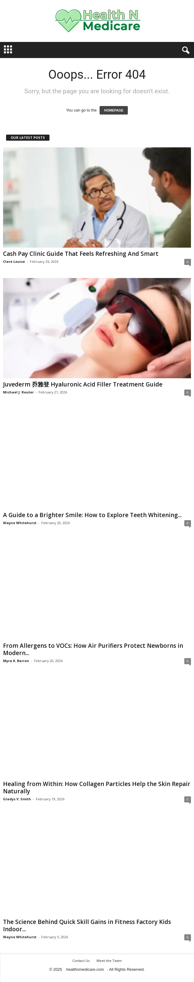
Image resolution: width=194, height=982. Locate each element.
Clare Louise (14, 261)
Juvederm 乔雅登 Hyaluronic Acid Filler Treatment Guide (82, 384)
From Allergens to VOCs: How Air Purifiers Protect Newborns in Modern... (93, 649)
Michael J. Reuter (18, 392)
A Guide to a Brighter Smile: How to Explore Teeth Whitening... (92, 515)
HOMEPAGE (113, 110)
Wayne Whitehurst (19, 522)
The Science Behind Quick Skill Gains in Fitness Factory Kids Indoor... (87, 925)
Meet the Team (109, 960)
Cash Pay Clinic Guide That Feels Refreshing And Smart (80, 254)
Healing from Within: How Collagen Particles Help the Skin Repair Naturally (96, 787)
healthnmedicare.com (85, 969)
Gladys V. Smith (17, 799)
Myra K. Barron (16, 660)
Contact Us (81, 960)
